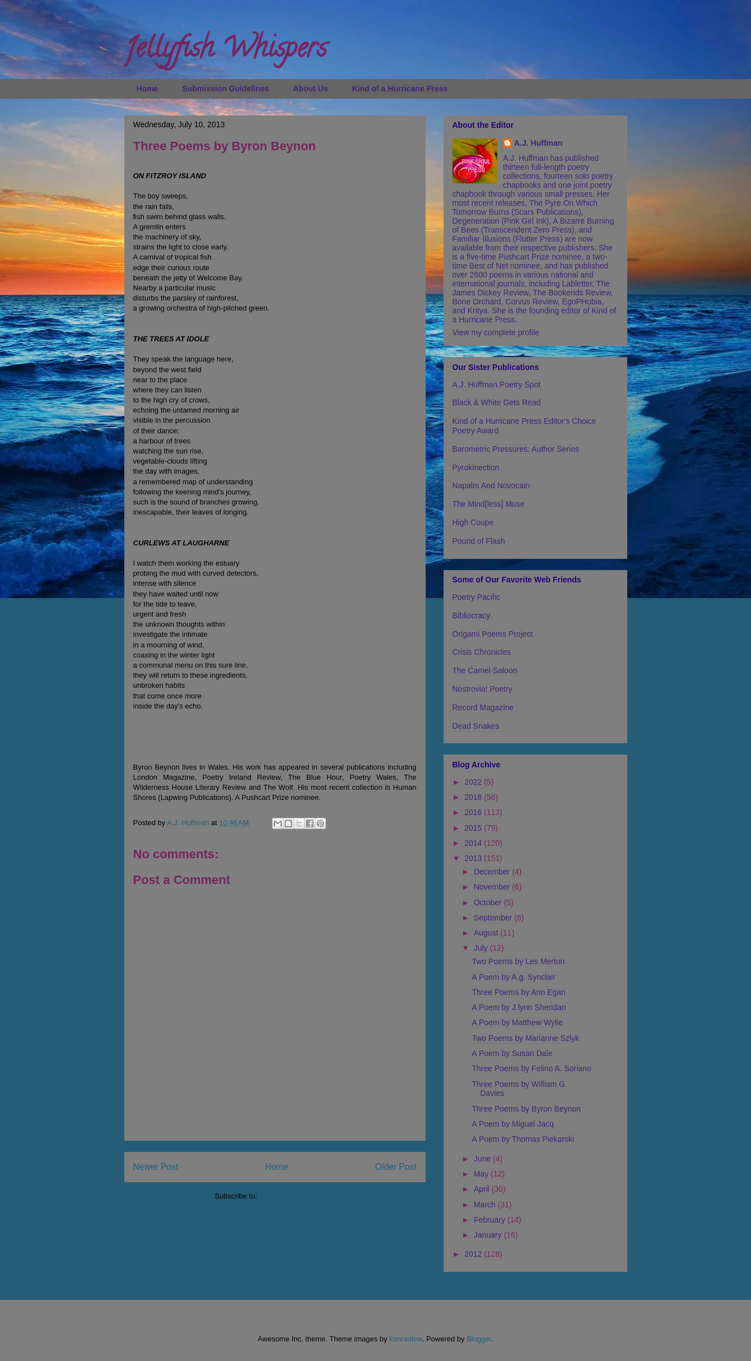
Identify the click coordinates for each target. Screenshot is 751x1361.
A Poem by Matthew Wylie (517, 1022)
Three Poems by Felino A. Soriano (531, 1068)
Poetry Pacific (477, 596)
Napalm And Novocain (491, 485)
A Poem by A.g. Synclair (513, 977)
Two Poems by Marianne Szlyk (525, 1038)
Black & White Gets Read (497, 402)
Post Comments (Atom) (297, 1196)
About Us (310, 88)
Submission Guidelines (225, 88)
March (486, 1204)
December (493, 871)
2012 (474, 1253)
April (483, 1188)
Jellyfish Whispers (225, 51)
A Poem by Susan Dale (512, 1053)
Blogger (479, 1339)
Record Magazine (483, 707)
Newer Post (156, 1167)
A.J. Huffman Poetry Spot (497, 384)
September (494, 917)
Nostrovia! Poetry (482, 688)
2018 (474, 797)
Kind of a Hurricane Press (399, 88)
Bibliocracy (472, 615)
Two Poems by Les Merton (518, 961)
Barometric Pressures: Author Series (516, 449)
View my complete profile (496, 332)
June (483, 1158)
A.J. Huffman (538, 142)
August (487, 932)
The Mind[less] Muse (489, 503)
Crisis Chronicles (482, 651)
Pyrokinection (476, 467)
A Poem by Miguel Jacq (512, 1123)
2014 (474, 843)
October (489, 902)
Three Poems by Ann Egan (518, 992)
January (489, 1234)
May (482, 1173)
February (490, 1219)
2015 (474, 827)
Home (147, 88)
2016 (474, 812)
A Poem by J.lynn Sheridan (519, 1007)
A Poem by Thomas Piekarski (523, 1139)
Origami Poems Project (493, 633)
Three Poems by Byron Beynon (526, 1108)
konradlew (405, 1339)
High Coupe (473, 522)
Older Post (396, 1167)
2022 (474, 781)
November (493, 886)
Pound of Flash (479, 540)
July (482, 947)
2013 (474, 858)
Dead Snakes (476, 725)
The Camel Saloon (485, 670)
